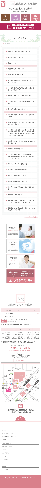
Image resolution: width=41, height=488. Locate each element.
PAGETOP (20, 418)
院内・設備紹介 (5, 453)
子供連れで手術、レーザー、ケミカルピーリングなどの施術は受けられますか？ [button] (19, 201)
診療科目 (4, 439)
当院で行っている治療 (7, 446)
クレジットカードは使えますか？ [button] (17, 164)
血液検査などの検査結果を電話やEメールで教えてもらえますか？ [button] (20, 209)
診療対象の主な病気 (6, 443)
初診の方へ (4, 430)
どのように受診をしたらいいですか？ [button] (18, 51)
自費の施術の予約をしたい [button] (15, 69)
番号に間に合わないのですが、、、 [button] (17, 109)
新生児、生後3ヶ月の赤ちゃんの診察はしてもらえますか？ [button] (20, 142)
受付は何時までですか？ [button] (14, 57)
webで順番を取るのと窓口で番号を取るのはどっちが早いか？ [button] (19, 123)
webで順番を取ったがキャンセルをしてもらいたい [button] (19, 115)
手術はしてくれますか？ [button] (14, 195)
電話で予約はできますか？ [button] (15, 75)
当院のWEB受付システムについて (9, 436)
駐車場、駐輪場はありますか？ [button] (16, 181)
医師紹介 (4, 449)
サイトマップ (5, 469)
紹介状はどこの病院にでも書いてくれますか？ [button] (19, 188)
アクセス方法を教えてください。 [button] (17, 176)
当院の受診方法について (7, 433)
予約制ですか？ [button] (11, 63)
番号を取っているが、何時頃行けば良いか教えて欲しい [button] (19, 81)
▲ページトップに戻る (31, 217)
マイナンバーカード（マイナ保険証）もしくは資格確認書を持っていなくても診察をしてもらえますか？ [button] (19, 156)
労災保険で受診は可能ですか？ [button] (16, 170)
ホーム (3, 426)
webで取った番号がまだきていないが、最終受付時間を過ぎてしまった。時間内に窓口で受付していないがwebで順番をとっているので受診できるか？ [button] (19, 132)
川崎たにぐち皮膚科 (20, 477)
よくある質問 (5, 459)
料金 (3, 462)
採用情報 (4, 466)
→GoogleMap (20, 360)
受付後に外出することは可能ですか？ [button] (18, 96)
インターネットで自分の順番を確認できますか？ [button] (19, 102)
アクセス (4, 456)
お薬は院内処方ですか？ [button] (14, 149)
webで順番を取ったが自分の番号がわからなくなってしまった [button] (19, 89)
